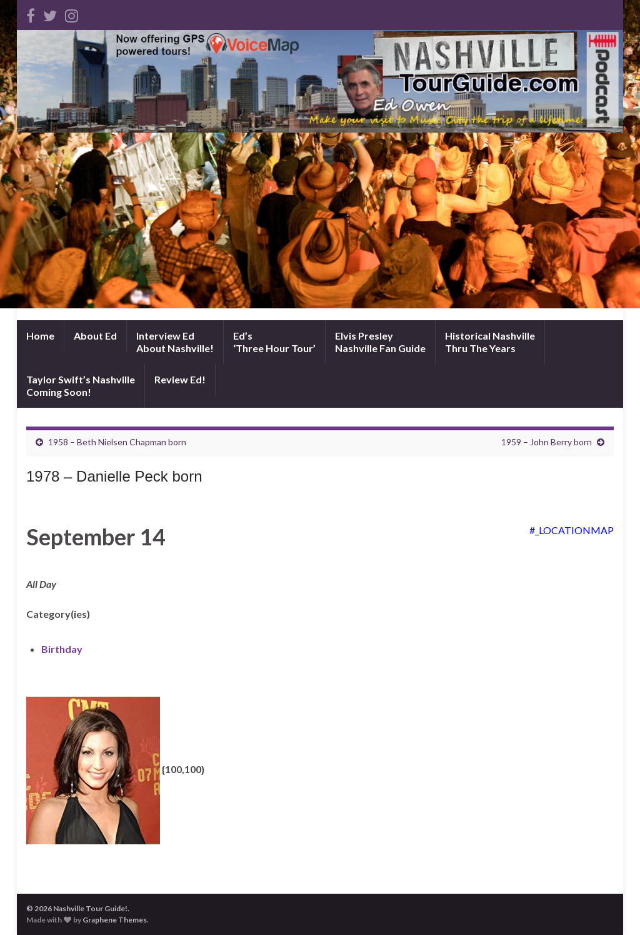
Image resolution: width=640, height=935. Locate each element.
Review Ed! (180, 379)
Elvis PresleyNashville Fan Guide (380, 342)
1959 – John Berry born (546, 442)
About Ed (95, 335)
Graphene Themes (114, 919)
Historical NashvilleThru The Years (490, 342)
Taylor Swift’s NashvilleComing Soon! (80, 385)
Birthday (61, 649)
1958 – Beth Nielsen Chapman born (117, 442)
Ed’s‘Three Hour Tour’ (274, 342)
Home (40, 335)
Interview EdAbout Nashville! (175, 342)
